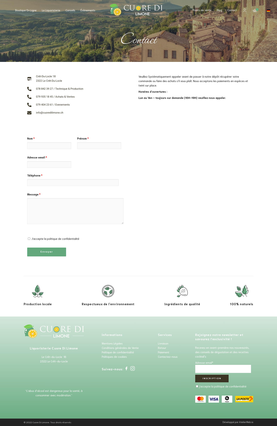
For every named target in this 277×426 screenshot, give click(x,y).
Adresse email (37, 157)
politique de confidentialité (63, 238)
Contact (232, 10)
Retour (162, 347)
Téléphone (34, 175)
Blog (219, 10)
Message (33, 194)
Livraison (163, 343)
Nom (31, 138)
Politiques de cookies (114, 356)
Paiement (163, 352)
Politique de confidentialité (118, 352)
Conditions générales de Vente (120, 347)
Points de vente (202, 10)
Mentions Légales (112, 343)
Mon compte (244, 10)
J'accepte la (53, 238)
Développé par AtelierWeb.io (238, 422)
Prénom (83, 138)
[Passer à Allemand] (268, 11)
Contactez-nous (168, 356)
